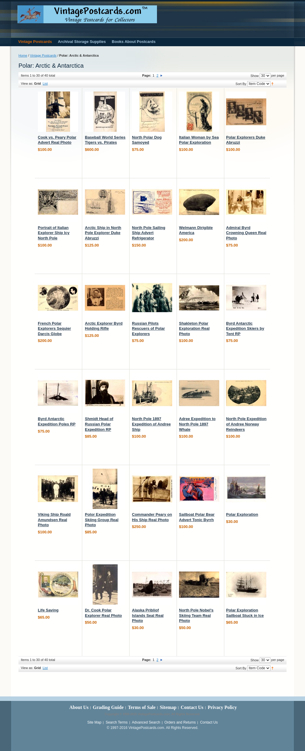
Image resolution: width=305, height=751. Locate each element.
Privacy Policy (222, 707)
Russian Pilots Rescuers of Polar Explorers (148, 328)
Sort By (241, 84)
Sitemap (168, 707)
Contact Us (192, 707)
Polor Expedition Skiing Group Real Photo (102, 519)
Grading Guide (108, 707)
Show (254, 76)
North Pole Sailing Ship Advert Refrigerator (148, 232)
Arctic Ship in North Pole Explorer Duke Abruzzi (103, 232)
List (45, 83)
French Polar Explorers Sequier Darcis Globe (54, 328)
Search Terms (117, 722)
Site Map (94, 722)
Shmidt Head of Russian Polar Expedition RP (99, 423)
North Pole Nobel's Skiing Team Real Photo (196, 615)
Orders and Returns (180, 722)
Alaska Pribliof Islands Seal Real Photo (148, 615)
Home (22, 55)
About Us (78, 707)
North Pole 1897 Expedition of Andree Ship (151, 423)
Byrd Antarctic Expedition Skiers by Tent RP (245, 328)
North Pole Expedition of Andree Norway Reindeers (246, 423)
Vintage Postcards (43, 55)
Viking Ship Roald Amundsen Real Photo (54, 519)
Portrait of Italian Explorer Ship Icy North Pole (53, 232)
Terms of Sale (141, 707)
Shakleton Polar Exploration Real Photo (194, 328)
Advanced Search (146, 722)
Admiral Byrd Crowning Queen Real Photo (246, 232)
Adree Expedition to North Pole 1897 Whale (197, 423)
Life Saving (48, 610)
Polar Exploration (242, 514)
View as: (27, 83)
